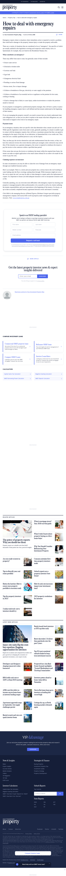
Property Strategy (39, 771)
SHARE (59, 34)
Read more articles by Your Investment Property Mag (29, 292)
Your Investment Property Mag (12, 34)
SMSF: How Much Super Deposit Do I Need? (15, 793)
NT (44, 806)
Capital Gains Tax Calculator (10, 789)
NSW (35, 802)
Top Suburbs (37, 789)
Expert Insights (7, 766)
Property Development (40, 773)
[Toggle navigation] (62, 7)
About (4, 829)
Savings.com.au (24, 859)
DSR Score (6, 780)
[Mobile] (21, 230)
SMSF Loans (50, 12)
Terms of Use (37, 833)
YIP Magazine (34, 1)
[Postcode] (44, 230)
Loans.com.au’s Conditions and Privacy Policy (44, 246)
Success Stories (7, 768)
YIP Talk (5, 778)
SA (44, 804)
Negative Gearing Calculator (10, 791)
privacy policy (40, 280)
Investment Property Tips (41, 766)
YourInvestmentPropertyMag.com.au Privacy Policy (22, 246)
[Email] (33, 235)
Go (60, 793)
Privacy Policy (28, 833)
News (4, 764)
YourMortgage (40, 859)
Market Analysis (7, 771)
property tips (11, 17)
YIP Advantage (24, 1)
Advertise (42, 1)
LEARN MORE (33, 749)
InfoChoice (32, 859)
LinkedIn (53, 829)
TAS (54, 804)
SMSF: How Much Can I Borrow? (12, 796)
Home (4, 17)
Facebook (40, 829)
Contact (11, 829)
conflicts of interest (50, 841)
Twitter (47, 829)
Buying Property (38, 764)
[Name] (21, 224)
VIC (35, 804)
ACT (54, 802)
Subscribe (42, 276)
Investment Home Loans (36, 12)
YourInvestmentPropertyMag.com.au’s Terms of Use (43, 244)
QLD (35, 806)
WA (45, 802)
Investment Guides (39, 768)
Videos (5, 773)
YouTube (61, 829)
